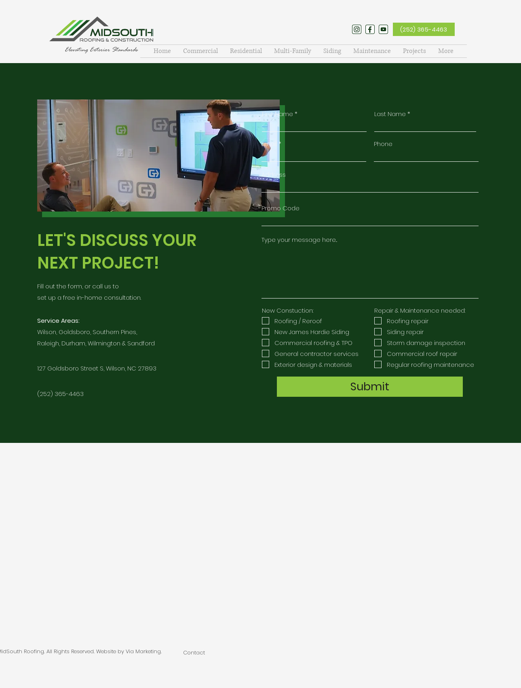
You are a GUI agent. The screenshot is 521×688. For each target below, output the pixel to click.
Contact (194, 652)
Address (274, 174)
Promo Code (281, 208)
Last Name (390, 114)
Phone (383, 144)
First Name (277, 114)
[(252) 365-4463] (424, 29)
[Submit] (370, 387)
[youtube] (383, 29)
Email (269, 144)
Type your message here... (299, 240)
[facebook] (370, 29)
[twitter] (356, 29)
